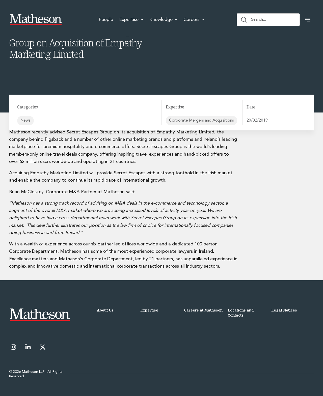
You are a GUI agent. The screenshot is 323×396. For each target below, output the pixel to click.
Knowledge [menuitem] (163, 19)
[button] (308, 20)
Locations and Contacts (241, 313)
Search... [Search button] (253, 20)
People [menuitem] (106, 19)
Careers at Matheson (203, 310)
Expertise (149, 310)
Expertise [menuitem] (131, 19)
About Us (105, 310)
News (25, 120)
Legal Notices (284, 310)
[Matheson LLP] (35, 19)
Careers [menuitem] (193, 19)
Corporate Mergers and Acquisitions (201, 120)
